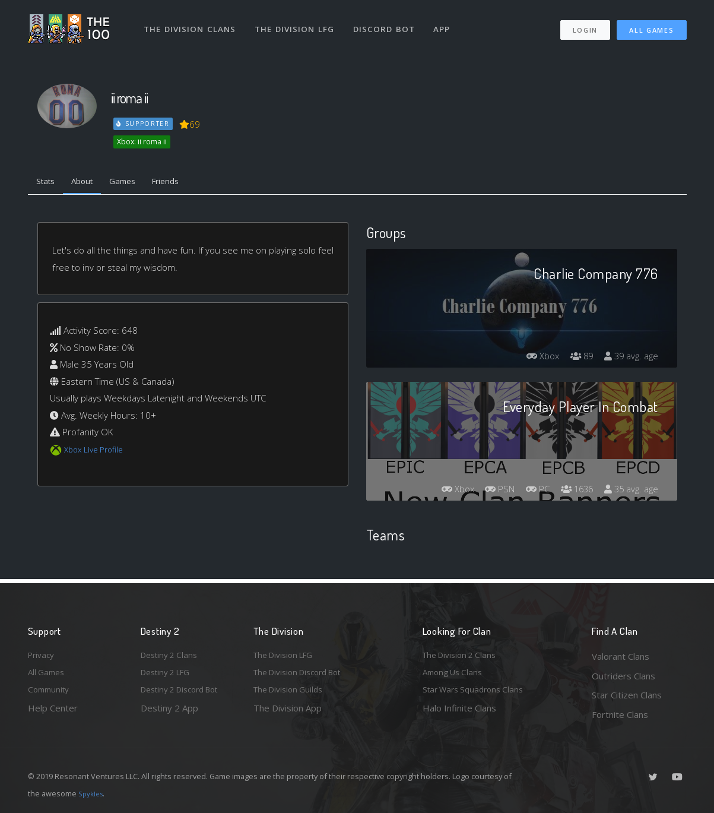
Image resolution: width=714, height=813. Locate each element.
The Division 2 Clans (463, 656)
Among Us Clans (455, 676)
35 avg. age (629, 491)
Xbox (534, 358)
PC (528, 491)
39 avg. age (629, 358)
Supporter (143, 123)
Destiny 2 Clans (172, 656)
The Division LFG (298, 22)
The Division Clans (192, 22)
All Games (651, 24)
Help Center (53, 714)
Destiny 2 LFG (169, 676)
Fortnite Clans (620, 714)
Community (51, 695)
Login (585, 24)
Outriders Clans (623, 676)
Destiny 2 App (169, 714)
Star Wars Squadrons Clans (477, 695)
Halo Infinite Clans (459, 714)
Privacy (43, 656)
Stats (48, 183)
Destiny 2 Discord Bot (186, 695)
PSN (486, 491)
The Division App (287, 714)
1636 (571, 491)
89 (576, 358)
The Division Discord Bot (303, 676)
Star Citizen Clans (627, 695)
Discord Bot (388, 22)
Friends (184, 183)
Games (135, 183)
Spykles (92, 793)
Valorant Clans (620, 656)
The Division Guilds (292, 695)
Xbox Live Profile (97, 452)
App (447, 22)
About (90, 183)
